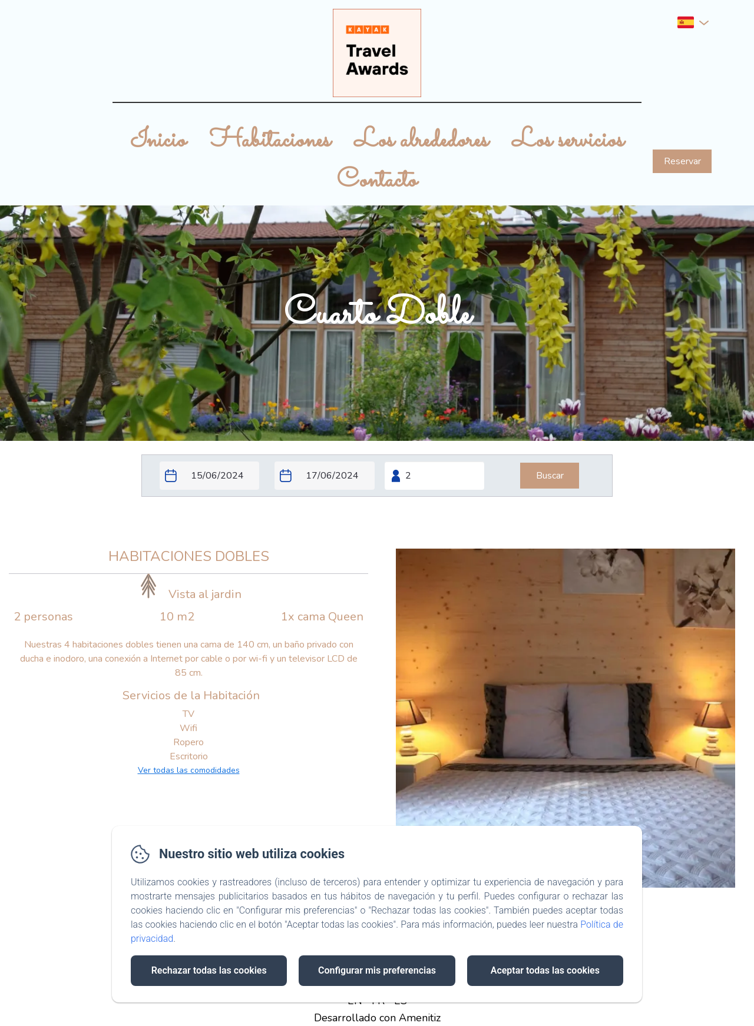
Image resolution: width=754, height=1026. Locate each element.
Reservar (682, 161)
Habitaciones (270, 140)
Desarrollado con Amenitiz (377, 1018)
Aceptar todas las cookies (545, 970)
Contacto (377, 180)
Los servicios (568, 140)
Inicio (158, 140)
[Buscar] (549, 476)
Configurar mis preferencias (377, 970)
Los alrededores (421, 140)
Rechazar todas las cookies (209, 970)
